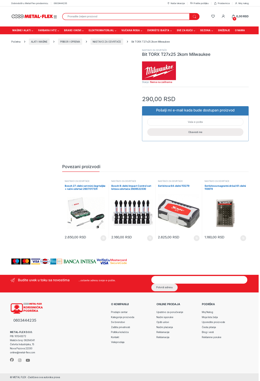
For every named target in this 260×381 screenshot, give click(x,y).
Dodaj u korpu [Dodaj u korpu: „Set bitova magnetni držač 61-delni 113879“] (243, 238)
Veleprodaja (117, 342)
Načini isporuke (164, 317)
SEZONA (205, 30)
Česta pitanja (209, 327)
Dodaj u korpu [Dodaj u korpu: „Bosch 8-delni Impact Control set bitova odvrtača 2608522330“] (150, 238)
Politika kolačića (120, 332)
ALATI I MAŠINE (39, 41)
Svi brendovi (118, 322)
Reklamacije (162, 332)
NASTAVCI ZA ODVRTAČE (107, 41)
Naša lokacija (176, 3)
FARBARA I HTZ (47, 30)
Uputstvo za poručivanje (169, 312)
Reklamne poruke (211, 337)
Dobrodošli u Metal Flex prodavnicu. (29, 3)
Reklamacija (162, 337)
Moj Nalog (207, 312)
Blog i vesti (208, 332)
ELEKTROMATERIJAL (101, 30)
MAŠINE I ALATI (21, 30)
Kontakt (115, 337)
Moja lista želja (210, 317)
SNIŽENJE (224, 30)
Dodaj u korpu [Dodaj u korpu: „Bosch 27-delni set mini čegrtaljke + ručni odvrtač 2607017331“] (103, 238)
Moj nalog (242, 3)
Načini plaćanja (164, 327)
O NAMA (240, 30)
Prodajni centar (119, 312)
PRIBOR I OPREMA (70, 41)
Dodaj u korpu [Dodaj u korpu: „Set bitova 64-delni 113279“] (196, 238)
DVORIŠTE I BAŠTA (158, 30)
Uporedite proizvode (213, 322)
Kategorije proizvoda (122, 317)
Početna (16, 41)
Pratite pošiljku (199, 3)
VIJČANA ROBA (130, 30)
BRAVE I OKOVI (72, 30)
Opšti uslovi (162, 322)
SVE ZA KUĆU (185, 30)
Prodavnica (221, 3)
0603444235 (60, 3)
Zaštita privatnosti (120, 327)
